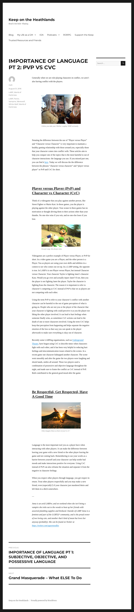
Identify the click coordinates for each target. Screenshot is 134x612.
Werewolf (21, 101)
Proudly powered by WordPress (44, 600)
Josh (11, 85)
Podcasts (52, 35)
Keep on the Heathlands (32, 19)
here (46, 162)
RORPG (67, 35)
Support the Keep (84, 35)
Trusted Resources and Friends (25, 40)
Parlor (16, 99)
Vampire (12, 101)
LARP (11, 92)
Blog (11, 35)
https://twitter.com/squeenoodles (45, 525)
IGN (41, 35)
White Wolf (13, 104)
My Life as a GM (25, 35)
